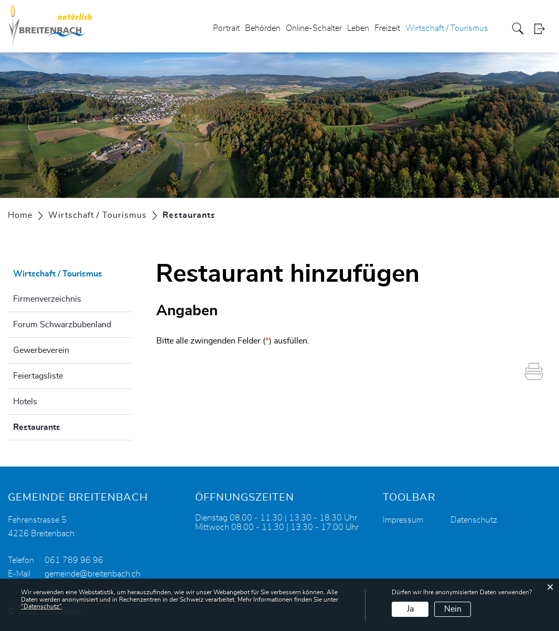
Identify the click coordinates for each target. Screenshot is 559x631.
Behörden (263, 28)
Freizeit (387, 28)
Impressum (403, 520)
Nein (452, 609)
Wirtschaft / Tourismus (446, 28)
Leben (358, 28)
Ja (410, 609)
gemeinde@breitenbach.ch (93, 574)
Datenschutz (473, 520)
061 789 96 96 (74, 560)
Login (542, 28)
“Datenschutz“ (41, 606)
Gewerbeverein (41, 350)
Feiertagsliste (38, 376)
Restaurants (63, 425)
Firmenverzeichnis (47, 299)
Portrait (226, 28)
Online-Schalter (314, 28)
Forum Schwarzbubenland (62, 324)
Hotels (25, 401)
